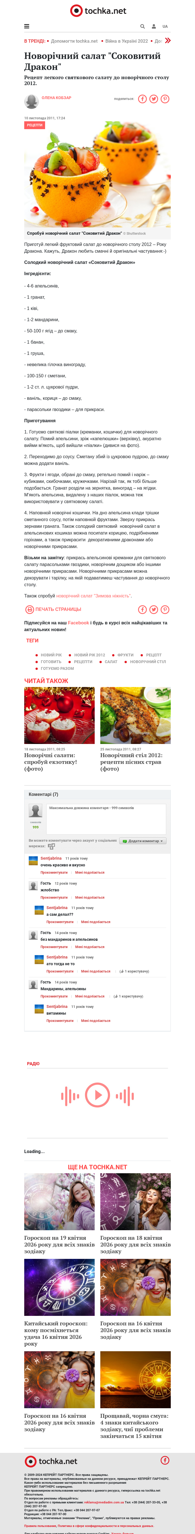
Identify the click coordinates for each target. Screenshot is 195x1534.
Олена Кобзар (56, 97)
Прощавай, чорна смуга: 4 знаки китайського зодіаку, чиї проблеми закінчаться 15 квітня (134, 1426)
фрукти (126, 655)
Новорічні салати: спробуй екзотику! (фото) (50, 761)
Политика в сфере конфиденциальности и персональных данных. (106, 1526)
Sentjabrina (51, 858)
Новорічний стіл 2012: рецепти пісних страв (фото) (131, 761)
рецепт (154, 655)
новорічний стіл (148, 661)
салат (111, 661)
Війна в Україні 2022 (126, 41)
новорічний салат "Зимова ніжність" (93, 595)
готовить (51, 661)
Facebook (78, 622)
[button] (153, 26)
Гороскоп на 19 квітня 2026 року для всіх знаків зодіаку (59, 1244)
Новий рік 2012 (89, 655)
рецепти (34, 125)
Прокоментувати (54, 873)
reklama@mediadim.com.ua (104, 1502)
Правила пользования (40, 1526)
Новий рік (51, 655)
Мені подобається (90, 873)
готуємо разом (57, 668)
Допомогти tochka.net (75, 41)
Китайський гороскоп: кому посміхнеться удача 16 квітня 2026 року (56, 1333)
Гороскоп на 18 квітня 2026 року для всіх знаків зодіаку (135, 1244)
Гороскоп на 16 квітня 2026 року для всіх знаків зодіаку (135, 1330)
